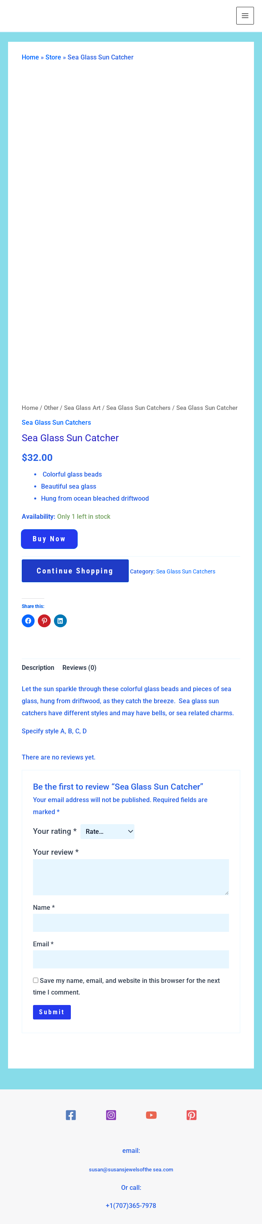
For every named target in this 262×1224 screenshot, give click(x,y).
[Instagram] (111, 1115)
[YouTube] (151, 1115)
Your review (55, 852)
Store (53, 57)
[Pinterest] (191, 1115)
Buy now (49, 538)
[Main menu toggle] (245, 16)
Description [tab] (38, 667)
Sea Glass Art (82, 407)
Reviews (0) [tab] (79, 667)
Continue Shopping (75, 570)
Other (51, 407)
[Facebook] (71, 1115)
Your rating (54, 831)
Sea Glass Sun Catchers (138, 407)
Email (43, 944)
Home (30, 57)
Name (44, 907)
